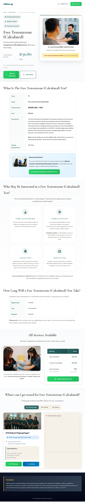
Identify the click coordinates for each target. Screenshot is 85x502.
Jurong (56, 407)
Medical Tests (12, 12)
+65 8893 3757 (63, 4)
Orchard (44, 407)
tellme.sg (8, 4)
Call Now (31, 464)
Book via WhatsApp (11, 75)
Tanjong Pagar (31, 407)
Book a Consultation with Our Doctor (44, 172)
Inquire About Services (63, 379)
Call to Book (28, 75)
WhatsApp (76, 4)
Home (4, 12)
